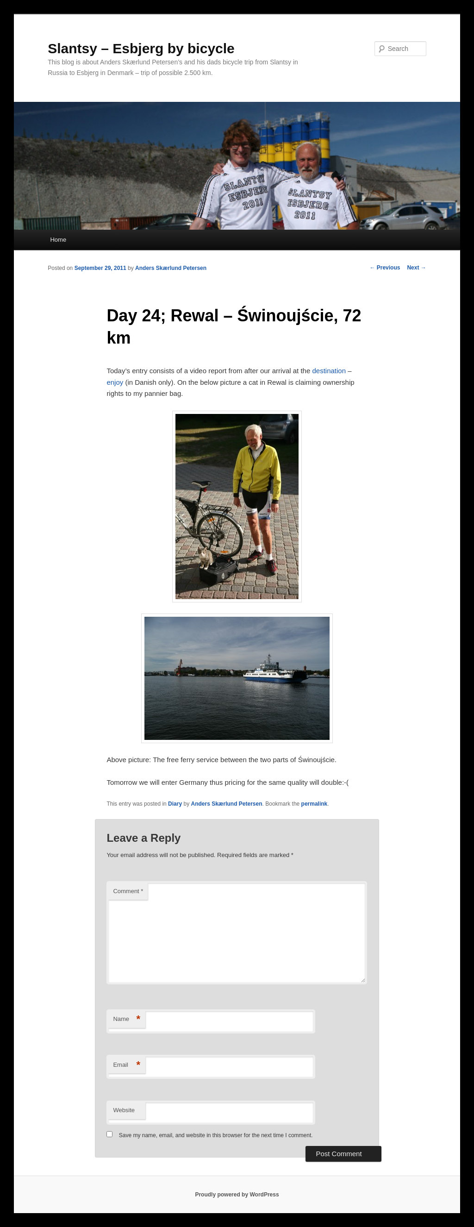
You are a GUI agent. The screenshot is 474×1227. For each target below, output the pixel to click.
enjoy (114, 382)
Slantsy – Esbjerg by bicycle (141, 48)
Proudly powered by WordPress (237, 1194)
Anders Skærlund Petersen (170, 268)
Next (416, 267)
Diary (175, 804)
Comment (128, 891)
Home (58, 239)
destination (329, 371)
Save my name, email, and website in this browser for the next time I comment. (216, 1135)
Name (126, 1019)
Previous (384, 267)
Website (124, 1110)
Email (126, 1065)
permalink (314, 804)
